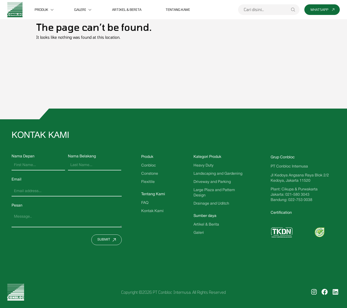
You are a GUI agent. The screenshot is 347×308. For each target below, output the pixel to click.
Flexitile (148, 182)
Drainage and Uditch (211, 203)
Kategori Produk (207, 157)
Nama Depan (23, 156)
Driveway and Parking (212, 182)
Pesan (17, 205)
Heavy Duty (204, 165)
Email (16, 179)
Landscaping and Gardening (218, 173)
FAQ (144, 203)
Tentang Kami (178, 9)
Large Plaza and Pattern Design (214, 192)
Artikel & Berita (126, 9)
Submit (107, 240)
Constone (149, 173)
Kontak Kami (152, 211)
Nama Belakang (82, 156)
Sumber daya (205, 216)
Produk (41, 9)
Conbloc (148, 165)
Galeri (80, 9)
